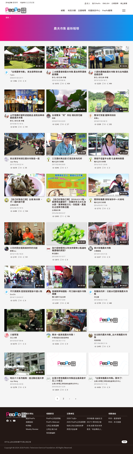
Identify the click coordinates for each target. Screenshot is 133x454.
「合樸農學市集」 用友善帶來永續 (26, 71)
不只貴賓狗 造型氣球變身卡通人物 (26, 291)
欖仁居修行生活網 (58, 297)
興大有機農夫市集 (102, 247)
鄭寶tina (13, 251)
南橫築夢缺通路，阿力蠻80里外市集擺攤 (69, 292)
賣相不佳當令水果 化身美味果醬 (109, 158)
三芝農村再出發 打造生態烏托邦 (67, 158)
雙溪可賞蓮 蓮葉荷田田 (105, 115)
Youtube (14, 421)
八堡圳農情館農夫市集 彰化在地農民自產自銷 (111, 73)
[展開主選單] (124, 10)
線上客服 (123, 3)
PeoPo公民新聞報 (53, 418)
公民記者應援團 (52, 426)
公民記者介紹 (51, 429)
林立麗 (96, 297)
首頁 (7, 18)
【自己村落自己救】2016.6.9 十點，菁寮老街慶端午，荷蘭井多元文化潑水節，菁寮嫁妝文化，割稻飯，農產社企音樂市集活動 (69, 203)
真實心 (96, 118)
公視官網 (115, 3)
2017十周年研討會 (94, 422)
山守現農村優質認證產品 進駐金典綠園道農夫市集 (27, 116)
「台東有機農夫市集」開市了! (108, 377)
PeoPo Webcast (52, 422)
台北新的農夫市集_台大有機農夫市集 (110, 336)
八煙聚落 (14, 334)
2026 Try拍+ (72, 418)
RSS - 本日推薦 (114, 422)
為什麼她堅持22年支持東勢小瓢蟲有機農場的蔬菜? (69, 249)
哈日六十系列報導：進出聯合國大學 (27, 377)
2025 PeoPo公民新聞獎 (76, 422)
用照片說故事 (72, 429)
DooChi (12, 294)
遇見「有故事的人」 (95, 429)
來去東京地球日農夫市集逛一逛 (25, 158)
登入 (88, 3)
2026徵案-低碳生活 (94, 418)
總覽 (63, 10)
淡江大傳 (13, 338)
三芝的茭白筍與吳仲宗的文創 (24, 247)
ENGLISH (106, 3)
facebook (7, 421)
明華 (53, 118)
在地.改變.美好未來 (94, 426)
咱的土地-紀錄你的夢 (75, 426)
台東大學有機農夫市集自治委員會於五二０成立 (69, 379)
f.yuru (12, 75)
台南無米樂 (14, 205)
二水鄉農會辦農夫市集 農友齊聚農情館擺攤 (69, 73)
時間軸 (28, 426)
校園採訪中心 (94, 10)
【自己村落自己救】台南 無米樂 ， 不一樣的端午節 (26, 200)
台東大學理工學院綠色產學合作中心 (65, 384)
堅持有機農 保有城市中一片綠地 (109, 199)
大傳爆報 (97, 251)
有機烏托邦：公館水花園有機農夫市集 (111, 292)
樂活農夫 (55, 254)
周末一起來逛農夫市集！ (63, 334)
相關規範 (29, 422)
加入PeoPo (96, 3)
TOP (124, 442)
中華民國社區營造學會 (60, 338)
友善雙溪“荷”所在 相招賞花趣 (67, 115)
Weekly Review (32, 429)
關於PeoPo (30, 418)
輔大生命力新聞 (58, 162)
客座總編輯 (50, 433)
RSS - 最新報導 (114, 418)
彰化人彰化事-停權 (59, 78)
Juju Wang (14, 162)
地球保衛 (97, 340)
